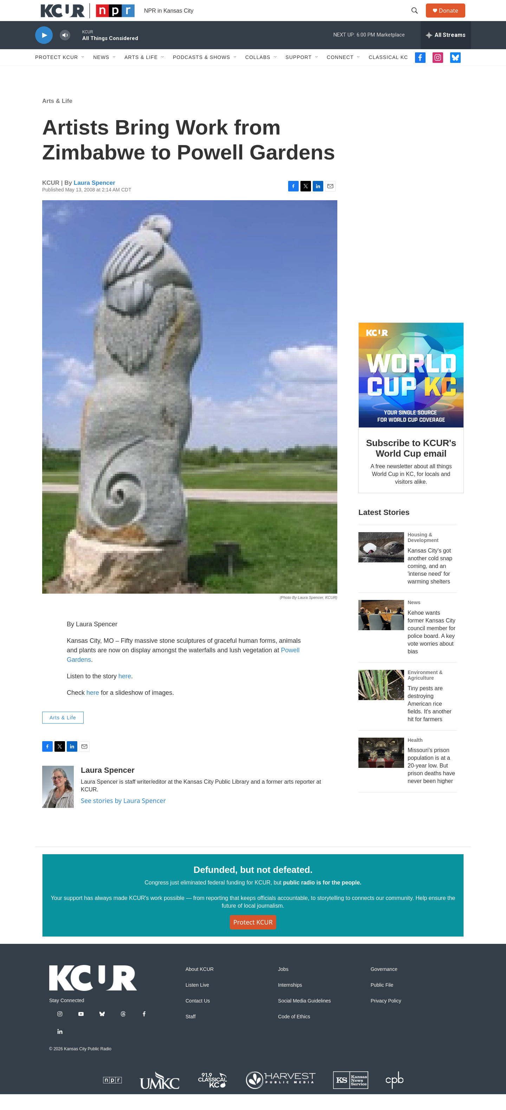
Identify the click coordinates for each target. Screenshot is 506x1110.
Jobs (283, 985)
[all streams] (446, 51)
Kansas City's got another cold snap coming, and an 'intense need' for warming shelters (430, 581)
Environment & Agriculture (425, 691)
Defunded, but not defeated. (253, 885)
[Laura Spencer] (58, 803)
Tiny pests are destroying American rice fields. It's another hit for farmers (430, 719)
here (124, 692)
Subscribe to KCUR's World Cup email (411, 464)
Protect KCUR (56, 73)
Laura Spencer (94, 198)
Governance (384, 985)
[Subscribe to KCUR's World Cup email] (411, 391)
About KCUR (200, 985)
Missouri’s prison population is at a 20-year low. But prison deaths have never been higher (431, 781)
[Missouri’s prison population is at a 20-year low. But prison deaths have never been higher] (381, 768)
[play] (44, 51)
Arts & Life (141, 73)
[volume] (65, 51)
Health (415, 756)
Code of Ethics (294, 1032)
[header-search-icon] (417, 18)
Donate (453, 18)
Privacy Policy (386, 1016)
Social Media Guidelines (304, 1016)
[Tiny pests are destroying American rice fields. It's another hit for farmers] (381, 701)
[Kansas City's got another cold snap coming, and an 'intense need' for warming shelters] (381, 563)
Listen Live (197, 1001)
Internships (290, 1001)
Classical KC (388, 73)
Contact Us (198, 1016)
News (101, 73)
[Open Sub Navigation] (83, 73)
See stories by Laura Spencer (123, 816)
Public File (382, 1001)
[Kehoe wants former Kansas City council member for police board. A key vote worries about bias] (381, 631)
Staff (191, 1032)
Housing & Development (423, 553)
